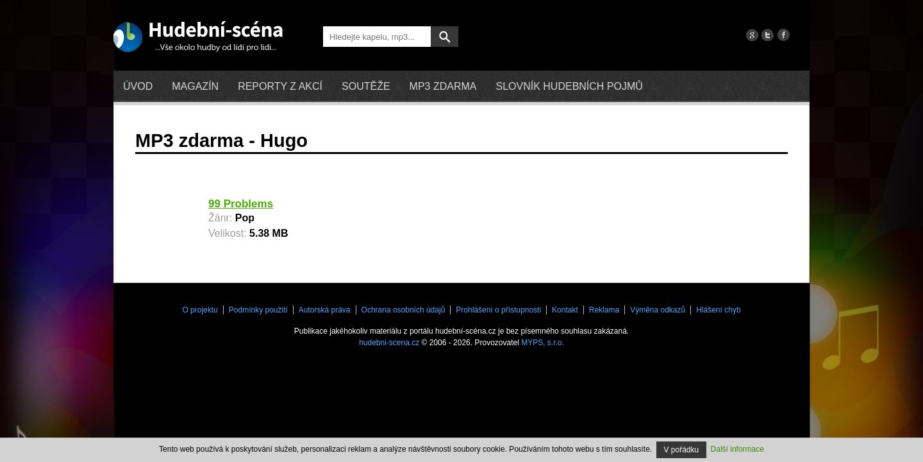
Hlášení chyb (718, 309)
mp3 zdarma (443, 86)
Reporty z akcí (280, 86)
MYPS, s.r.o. (542, 342)
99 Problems (240, 204)
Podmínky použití (258, 309)
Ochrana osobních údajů (403, 309)
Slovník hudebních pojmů (568, 86)
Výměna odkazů (657, 309)
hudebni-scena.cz (389, 342)
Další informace (737, 449)
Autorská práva (325, 309)
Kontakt (565, 309)
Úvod (138, 86)
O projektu (199, 309)
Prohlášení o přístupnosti (498, 309)
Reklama (604, 309)
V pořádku (681, 449)
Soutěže (366, 86)
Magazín (195, 86)
